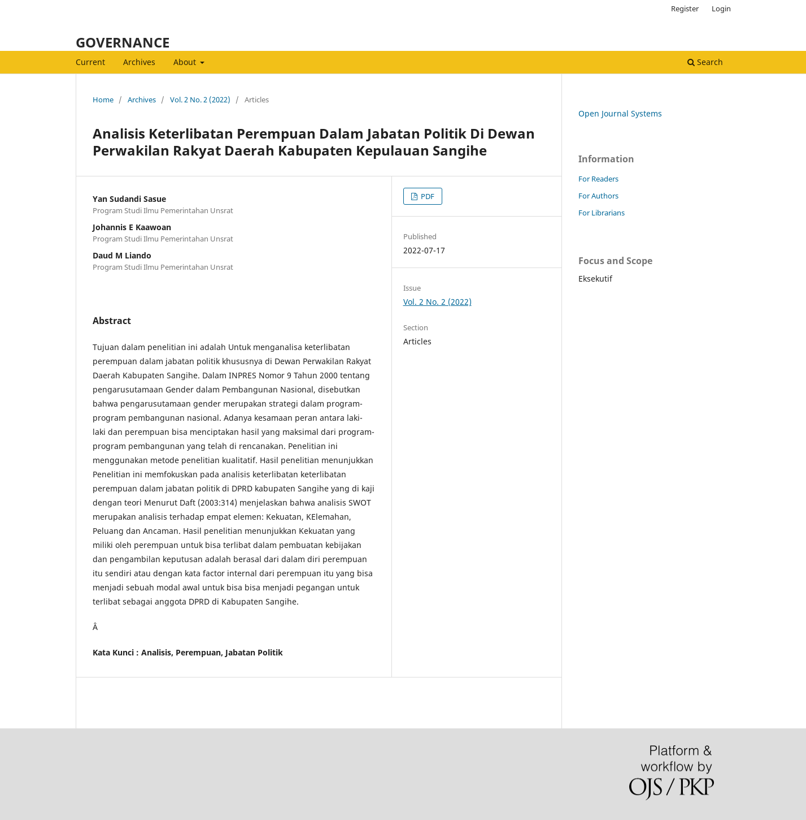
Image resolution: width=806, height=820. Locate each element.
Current (90, 62)
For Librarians (601, 213)
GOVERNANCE (122, 42)
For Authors (598, 196)
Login (721, 8)
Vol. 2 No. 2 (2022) (200, 99)
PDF (426, 196)
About (185, 62)
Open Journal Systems (620, 113)
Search (705, 62)
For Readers (598, 179)
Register (685, 8)
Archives (139, 62)
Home (103, 99)
